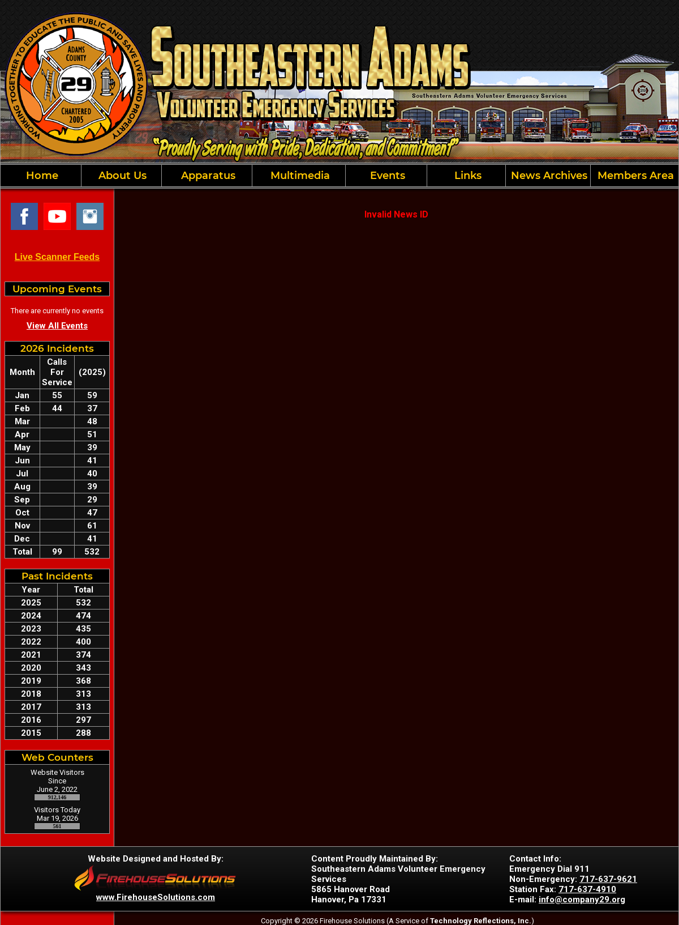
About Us (121, 175)
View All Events (57, 326)
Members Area (634, 175)
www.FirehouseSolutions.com (155, 897)
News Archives (547, 175)
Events (386, 175)
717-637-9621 (608, 879)
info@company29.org (582, 899)
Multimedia (299, 175)
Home (40, 175)
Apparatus (206, 175)
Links (467, 175)
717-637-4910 (587, 889)
